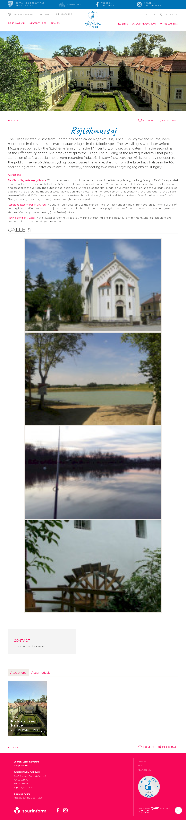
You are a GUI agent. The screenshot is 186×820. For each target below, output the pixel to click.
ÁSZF (140, 766)
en (150, 14)
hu (146, 14)
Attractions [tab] (18, 672)
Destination (16, 23)
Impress (142, 761)
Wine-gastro (169, 23)
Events (123, 23)
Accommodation (144, 23)
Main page (45, 14)
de (154, 14)
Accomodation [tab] (41, 672)
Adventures (37, 23)
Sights (55, 23)
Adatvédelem (144, 770)
